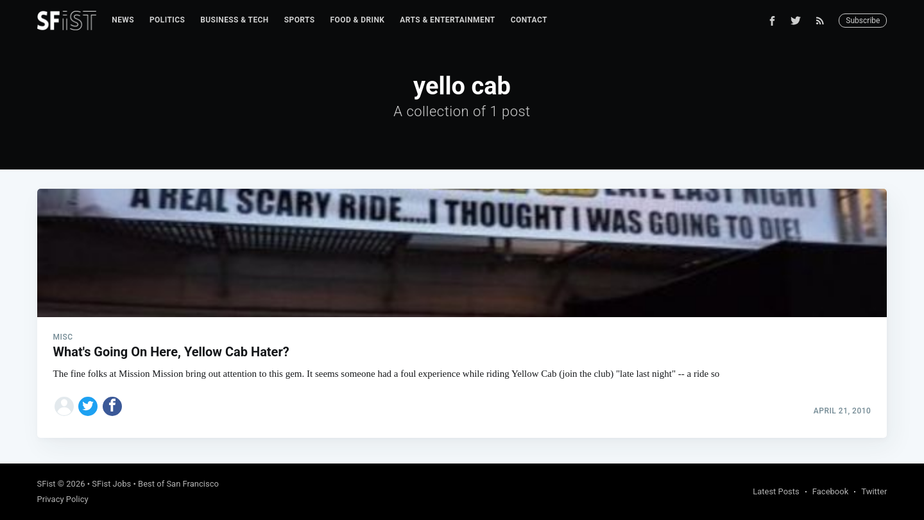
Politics (167, 19)
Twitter (874, 491)
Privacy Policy (63, 499)
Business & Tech (234, 19)
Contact (529, 19)
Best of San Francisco (178, 484)
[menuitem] (123, 20)
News (123, 19)
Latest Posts (776, 491)
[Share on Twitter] (88, 406)
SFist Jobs (111, 484)
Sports (299, 19)
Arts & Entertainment (447, 19)
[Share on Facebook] (112, 406)
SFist (46, 484)
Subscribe (863, 20)
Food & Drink (357, 19)
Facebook (830, 491)
